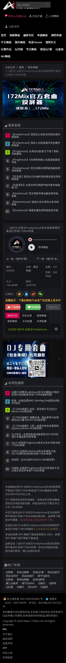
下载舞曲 (14, 307)
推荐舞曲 (12, 321)
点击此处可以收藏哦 (47, 529)
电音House (35, 42)
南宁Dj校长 (44, 575)
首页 (3, 35)
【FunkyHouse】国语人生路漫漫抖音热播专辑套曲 (35, 144)
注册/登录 (12, 26)
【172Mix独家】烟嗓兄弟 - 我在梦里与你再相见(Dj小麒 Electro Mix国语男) (35, 418)
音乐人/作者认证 (15, 16)
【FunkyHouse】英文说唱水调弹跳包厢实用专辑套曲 (35, 169)
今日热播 (27, 321)
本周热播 (42, 321)
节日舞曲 (31, 49)
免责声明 (7, 643)
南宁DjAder (28, 583)
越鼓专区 (28, 35)
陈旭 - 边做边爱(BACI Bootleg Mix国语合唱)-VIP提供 (35, 402)
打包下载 (35, 16)
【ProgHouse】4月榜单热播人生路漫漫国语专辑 (35, 161)
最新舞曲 (42, 315)
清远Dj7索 (46, 49)
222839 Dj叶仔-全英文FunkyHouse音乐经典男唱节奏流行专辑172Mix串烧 (29, 329)
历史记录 (27, 315)
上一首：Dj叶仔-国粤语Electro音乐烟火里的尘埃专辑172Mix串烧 (18, 258)
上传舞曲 (52, 16)
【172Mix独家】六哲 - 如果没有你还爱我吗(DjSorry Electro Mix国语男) (35, 427)
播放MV (53, 307)
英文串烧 (33, 67)
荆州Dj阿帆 (23, 579)
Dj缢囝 (44, 587)
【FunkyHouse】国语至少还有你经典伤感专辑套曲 (35, 135)
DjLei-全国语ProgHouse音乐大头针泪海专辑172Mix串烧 (35, 444)
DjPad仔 (32, 587)
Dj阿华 (52, 583)
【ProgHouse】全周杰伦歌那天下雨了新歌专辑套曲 (35, 152)
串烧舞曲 (42, 35)
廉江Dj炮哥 (12, 583)
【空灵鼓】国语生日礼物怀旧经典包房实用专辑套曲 (36, 178)
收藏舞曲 (34, 307)
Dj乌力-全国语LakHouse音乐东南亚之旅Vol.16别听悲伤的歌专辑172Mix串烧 (33, 452)
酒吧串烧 (56, 35)
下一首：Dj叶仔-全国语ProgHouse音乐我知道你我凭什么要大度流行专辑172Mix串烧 (49, 258)
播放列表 (12, 315)
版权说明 (7, 638)
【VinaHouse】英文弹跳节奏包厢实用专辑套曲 (34, 194)
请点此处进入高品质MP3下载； (37, 519)
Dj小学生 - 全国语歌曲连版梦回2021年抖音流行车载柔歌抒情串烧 (35, 435)
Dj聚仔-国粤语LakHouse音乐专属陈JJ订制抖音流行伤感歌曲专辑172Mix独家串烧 (35, 393)
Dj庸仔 (20, 587)
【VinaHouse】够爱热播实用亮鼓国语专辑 (34, 210)
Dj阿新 (9, 572)
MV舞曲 (5, 56)
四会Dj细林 (23, 572)
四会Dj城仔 (28, 575)
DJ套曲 (59, 49)
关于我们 (7, 634)
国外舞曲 (20, 42)
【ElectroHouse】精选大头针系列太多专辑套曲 (35, 203)
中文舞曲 (6, 42)
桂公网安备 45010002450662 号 (25, 598)
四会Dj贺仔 (54, 572)
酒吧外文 (50, 42)
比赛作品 (6, 49)
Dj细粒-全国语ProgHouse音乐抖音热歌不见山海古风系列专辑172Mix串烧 (35, 469)
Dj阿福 (9, 579)
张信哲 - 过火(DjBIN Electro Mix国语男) (33, 459)
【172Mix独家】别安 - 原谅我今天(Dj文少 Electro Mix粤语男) (34, 410)
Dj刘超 (9, 587)
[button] (7, 359)
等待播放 (43, 247)
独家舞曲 (15, 35)
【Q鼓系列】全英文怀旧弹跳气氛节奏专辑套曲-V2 (35, 186)
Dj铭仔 (42, 583)
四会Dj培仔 (12, 575)
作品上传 (7, 652)
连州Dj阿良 (39, 579)
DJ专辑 (19, 49)
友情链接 (7, 657)
